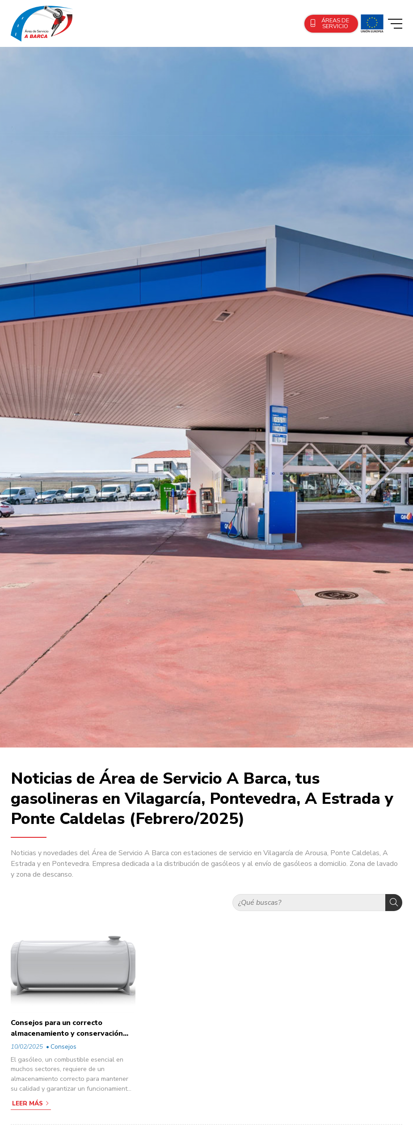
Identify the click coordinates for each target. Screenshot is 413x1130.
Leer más (27, 1103)
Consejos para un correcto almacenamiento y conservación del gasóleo (67, 1028)
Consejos (63, 1046)
